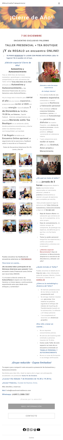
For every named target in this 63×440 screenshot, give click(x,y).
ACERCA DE (40, 280)
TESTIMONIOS (26, 259)
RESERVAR (19, 55)
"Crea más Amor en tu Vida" (21, 82)
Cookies (31, 437)
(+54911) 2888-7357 (20, 394)
